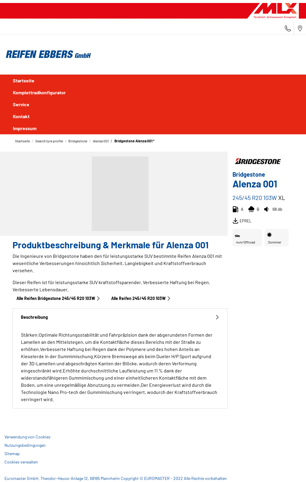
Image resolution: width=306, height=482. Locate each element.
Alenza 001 (100, 141)
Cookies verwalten (21, 461)
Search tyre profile (49, 141)
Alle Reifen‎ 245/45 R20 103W (141, 298)
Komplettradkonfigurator (39, 92)
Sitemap (12, 453)
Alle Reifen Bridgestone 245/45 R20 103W (58, 298)
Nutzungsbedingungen (25, 445)
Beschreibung (120, 317)
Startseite (23, 80)
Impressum (24, 128)
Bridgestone (77, 141)
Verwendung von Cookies (27, 436)
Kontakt (21, 116)
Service (21, 104)
